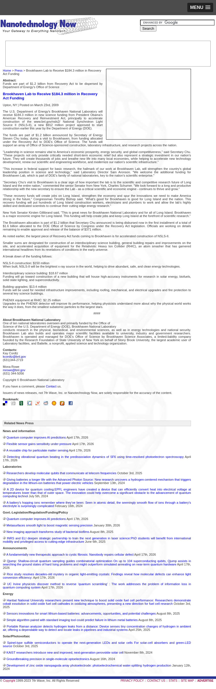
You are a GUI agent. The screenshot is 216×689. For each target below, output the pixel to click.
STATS (173, 680)
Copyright (9, 680)
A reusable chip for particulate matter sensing (37, 450)
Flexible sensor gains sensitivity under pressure (38, 444)
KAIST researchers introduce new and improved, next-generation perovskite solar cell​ (64, 652)
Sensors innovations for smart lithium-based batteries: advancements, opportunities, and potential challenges (81, 613)
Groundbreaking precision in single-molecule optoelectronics (47, 659)
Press (18, 70)
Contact (51, 386)
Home (7, 70)
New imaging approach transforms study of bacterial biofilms (47, 531)
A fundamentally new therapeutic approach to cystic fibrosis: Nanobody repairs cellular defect (69, 554)
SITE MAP (187, 680)
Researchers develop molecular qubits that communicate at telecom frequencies (61, 473)
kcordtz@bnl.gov (14, 356)
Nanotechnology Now (49, 26)
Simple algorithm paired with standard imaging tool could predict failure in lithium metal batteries (72, 620)
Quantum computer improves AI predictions (36, 437)
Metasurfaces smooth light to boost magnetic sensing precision (49, 525)
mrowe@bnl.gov (14, 370)
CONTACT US (156, 680)
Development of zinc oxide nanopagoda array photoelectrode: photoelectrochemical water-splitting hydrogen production (88, 665)
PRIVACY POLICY (132, 680)
